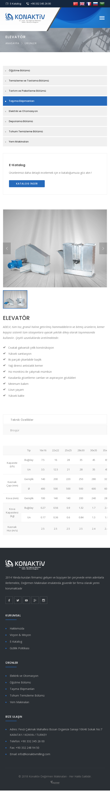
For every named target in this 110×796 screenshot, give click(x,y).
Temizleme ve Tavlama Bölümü (29, 80)
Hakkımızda (17, 628)
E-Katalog (15, 3)
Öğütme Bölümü (19, 70)
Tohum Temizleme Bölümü (26, 131)
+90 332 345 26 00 (41, 3)
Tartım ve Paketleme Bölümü (27, 91)
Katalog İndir (27, 183)
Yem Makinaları (19, 141)
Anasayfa (12, 43)
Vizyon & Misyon (20, 635)
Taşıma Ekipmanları (21, 101)
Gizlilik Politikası (19, 648)
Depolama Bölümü (21, 121)
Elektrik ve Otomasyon (23, 111)
